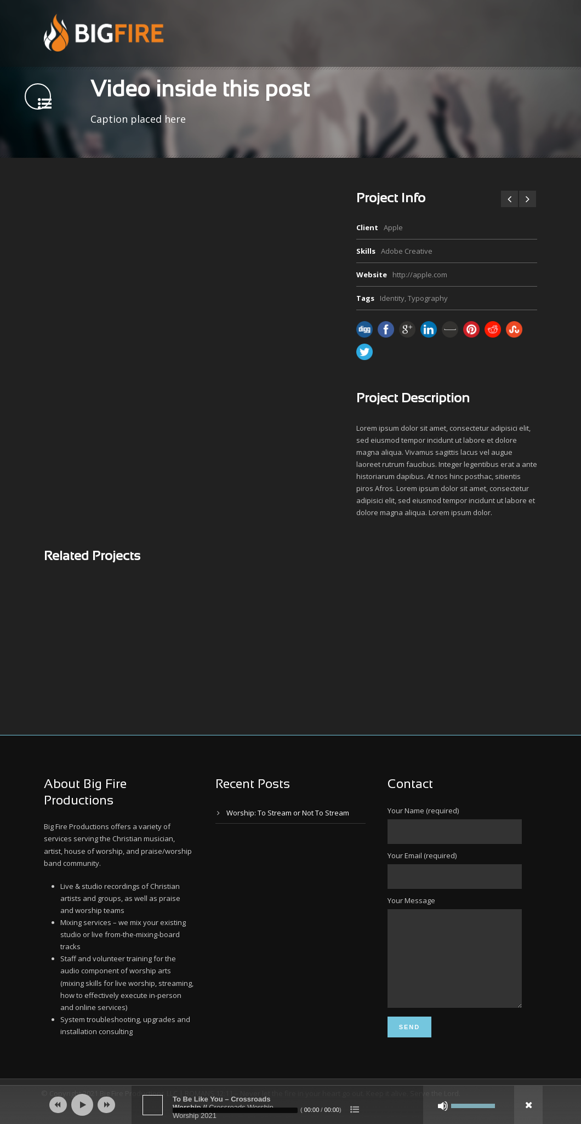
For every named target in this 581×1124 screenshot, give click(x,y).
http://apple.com (419, 274)
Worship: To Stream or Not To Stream (287, 813)
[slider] (235, 1110)
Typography (428, 298)
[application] (290, 1105)
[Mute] (442, 1105)
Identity (392, 298)
